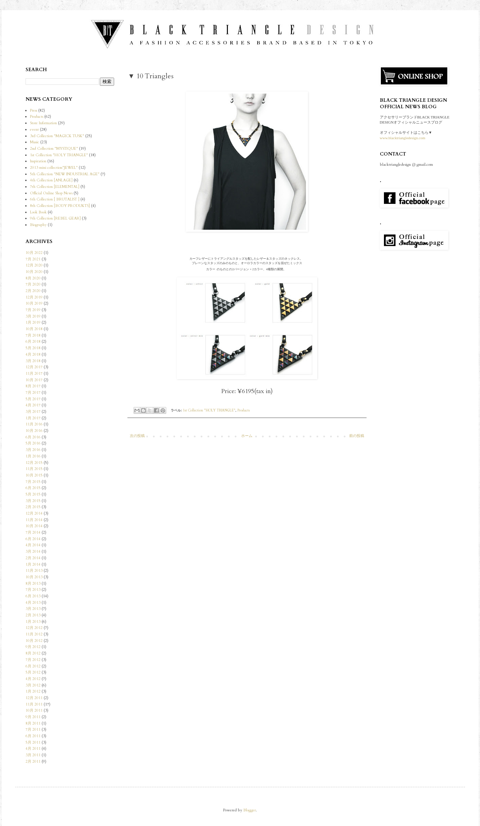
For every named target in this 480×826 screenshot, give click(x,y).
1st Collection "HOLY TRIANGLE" (209, 410)
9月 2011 (33, 716)
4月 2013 (33, 602)
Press (33, 110)
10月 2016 (34, 430)
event (34, 129)
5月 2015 (33, 494)
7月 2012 (33, 659)
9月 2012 (33, 646)
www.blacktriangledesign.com (402, 138)
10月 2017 (34, 380)
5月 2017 (33, 399)
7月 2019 (33, 309)
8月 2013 (33, 583)
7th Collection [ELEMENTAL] (54, 186)
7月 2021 (33, 259)
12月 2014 (34, 513)
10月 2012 (34, 640)
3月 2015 (33, 500)
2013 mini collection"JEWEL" (54, 167)
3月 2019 (33, 316)
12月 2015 (34, 462)
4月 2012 (33, 678)
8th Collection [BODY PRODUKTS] (60, 205)
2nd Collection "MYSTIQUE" (54, 148)
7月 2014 (33, 532)
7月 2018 (33, 335)
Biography (38, 224)
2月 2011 (33, 761)
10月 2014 (34, 526)
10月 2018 (34, 328)
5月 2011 (33, 742)
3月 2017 (33, 411)
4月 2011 (33, 748)
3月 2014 (33, 551)
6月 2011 (33, 736)
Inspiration (38, 161)
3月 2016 (33, 449)
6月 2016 (33, 437)
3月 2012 (33, 685)
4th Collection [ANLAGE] (51, 180)
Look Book (38, 212)
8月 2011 (33, 723)
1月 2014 (33, 564)
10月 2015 (34, 475)
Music (34, 142)
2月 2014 (33, 558)
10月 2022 (34, 252)
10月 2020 (34, 271)
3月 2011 (33, 755)
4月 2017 (33, 405)
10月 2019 (34, 303)
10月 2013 (34, 577)
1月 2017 (33, 418)
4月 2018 (33, 354)
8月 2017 (33, 386)
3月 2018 (33, 360)
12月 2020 (34, 265)
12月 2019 (34, 297)
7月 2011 (33, 729)
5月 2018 (33, 348)
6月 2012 (33, 666)
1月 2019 (33, 322)
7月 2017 (33, 392)
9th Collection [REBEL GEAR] (55, 218)
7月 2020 (33, 284)
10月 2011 (34, 710)
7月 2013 (33, 589)
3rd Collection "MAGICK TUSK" (57, 136)
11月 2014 (34, 519)
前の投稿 (356, 435)
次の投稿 (137, 435)
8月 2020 (33, 278)
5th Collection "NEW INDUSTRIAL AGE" (64, 174)
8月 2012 (33, 653)
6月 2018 (33, 341)
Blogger (249, 810)
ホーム (246, 435)
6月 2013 (33, 596)
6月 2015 (33, 487)
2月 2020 (33, 290)
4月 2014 (33, 545)
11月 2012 (34, 634)
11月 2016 (34, 424)
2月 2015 (33, 506)
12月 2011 (34, 697)
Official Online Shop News (51, 193)
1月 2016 (33, 456)
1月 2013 (33, 621)
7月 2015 (33, 481)
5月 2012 (33, 672)
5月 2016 (33, 443)
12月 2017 (34, 367)
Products (243, 410)
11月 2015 (34, 468)
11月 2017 (34, 373)
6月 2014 (33, 538)
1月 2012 (33, 691)
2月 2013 (33, 615)
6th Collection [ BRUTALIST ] (54, 199)
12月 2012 (34, 627)
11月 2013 (34, 570)
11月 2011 (34, 704)
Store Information (43, 123)
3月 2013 (33, 608)
